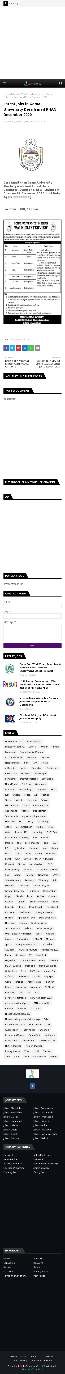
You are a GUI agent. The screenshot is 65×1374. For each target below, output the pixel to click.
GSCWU (9, 901)
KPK (35, 762)
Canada (36, 976)
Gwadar (17, 874)
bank (26, 762)
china (26, 1056)
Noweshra (43, 874)
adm (7, 1056)
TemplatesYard (33, 1366)
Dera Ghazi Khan (24, 826)
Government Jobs (13, 741)
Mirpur (8, 896)
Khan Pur (49, 981)
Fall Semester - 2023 (15, 1024)
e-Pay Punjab (39, 1056)
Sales (23, 971)
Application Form (26, 917)
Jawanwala (44, 1029)
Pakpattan (10, 912)
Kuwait (42, 960)
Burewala (20, 955)
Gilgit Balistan (12, 805)
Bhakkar (9, 1008)
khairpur (9, 917)
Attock (8, 826)
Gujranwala (40, 784)
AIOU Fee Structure (28, 949)
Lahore (32, 746)
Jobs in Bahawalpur (43, 1108)
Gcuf (17, 858)
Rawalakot (10, 992)
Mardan (9, 842)
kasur (30, 896)
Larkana (54, 960)
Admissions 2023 (50, 949)
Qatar (8, 832)
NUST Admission (13, 1045)
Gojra (8, 981)
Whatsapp (43, 880)
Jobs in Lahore (10, 1125)
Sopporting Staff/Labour (32, 752)
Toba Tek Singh (44, 928)
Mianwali (9, 864)
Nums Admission (34, 1045)
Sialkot (8, 800)
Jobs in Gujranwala (43, 1112)
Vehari (39, 933)
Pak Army (26, 784)
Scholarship (47, 778)
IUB (7, 794)
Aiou (51, 826)
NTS (19, 842)
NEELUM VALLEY (47, 1040)
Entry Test (41, 955)
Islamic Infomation (39, 901)
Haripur (23, 923)
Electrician (10, 923)
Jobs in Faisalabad (13, 1112)
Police (27, 794)
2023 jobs (35, 971)
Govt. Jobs (38, 1172)
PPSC (53, 789)
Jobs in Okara (10, 1129)
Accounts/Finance (13, 757)
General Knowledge (14, 891)
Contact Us (9, 1262)
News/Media (11, 784)
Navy (30, 821)
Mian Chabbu (11, 1040)
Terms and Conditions (15, 1275)
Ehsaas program (41, 885)
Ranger (44, 837)
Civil (7, 874)
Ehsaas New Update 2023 (17, 1013)
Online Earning (12, 869)
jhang (28, 853)
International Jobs (29, 778)
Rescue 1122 (21, 832)
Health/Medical (12, 762)
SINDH (44, 762)
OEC (50, 864)
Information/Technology (17, 837)
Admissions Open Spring (17, 1003)
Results (45, 794)
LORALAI (37, 939)
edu (36, 992)
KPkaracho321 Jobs (14, 1035)
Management (39, 810)
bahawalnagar (26, 789)
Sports (8, 944)
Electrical (8, 1154)
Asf (54, 880)
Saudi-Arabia (11, 816)
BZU (7, 848)
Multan (24, 768)
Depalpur (49, 976)
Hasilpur (21, 901)
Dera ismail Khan (47, 917)
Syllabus (29, 928)
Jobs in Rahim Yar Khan (45, 1133)
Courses (52, 896)
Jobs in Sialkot (40, 1138)
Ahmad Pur (49, 971)
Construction (22, 939)
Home (6, 94)
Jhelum (55, 901)
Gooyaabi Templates (32, 1369)
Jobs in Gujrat (10, 1116)
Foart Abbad (35, 1024)
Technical (29, 880)
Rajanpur (33, 848)
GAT (48, 1024)
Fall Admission (32, 842)
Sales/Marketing (13, 880)
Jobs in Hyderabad (43, 1116)
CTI (30, 955)
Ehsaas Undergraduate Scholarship (22, 1019)
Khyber (21, 907)
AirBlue (40, 896)
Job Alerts (38, 1262)
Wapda (19, 800)
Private (55, 746)
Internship (38, 1159)
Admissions (52, 768)
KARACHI (45, 757)
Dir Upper (35, 1008)
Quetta (16, 794)
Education (10, 821)
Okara (26, 805)
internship (10, 789)
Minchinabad (29, 1040)
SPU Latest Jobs (12, 928)
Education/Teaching (21, 94)
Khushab (9, 907)
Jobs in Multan (40, 1125)
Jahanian (19, 981)
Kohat (8, 858)
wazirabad (48, 944)
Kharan (8, 987)
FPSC (21, 821)
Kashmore (50, 1035)
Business (22, 1008)
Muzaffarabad (36, 864)
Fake (46, 1019)
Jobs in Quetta (10, 1133)
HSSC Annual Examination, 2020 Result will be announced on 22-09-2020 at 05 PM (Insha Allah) (39, 684)
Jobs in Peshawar (42, 1129)
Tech (46, 842)
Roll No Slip (43, 821)
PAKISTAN (31, 757)
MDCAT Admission (44, 858)
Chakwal (50, 933)
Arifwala (9, 976)
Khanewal (50, 853)
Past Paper (39, 1275)
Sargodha (32, 800)
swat (45, 848)
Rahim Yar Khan (41, 805)
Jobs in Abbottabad (13, 1108)
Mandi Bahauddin (48, 965)
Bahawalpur (41, 773)
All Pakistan (10, 768)
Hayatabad (10, 960)
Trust (26, 1051)
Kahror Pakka (34, 981)
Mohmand (36, 987)
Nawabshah (52, 907)
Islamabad (10, 752)
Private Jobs (9, 1172)
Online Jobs (10, 971)
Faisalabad (37, 768)
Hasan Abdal (28, 1029)
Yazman (47, 1051)
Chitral (38, 853)
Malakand (30, 965)
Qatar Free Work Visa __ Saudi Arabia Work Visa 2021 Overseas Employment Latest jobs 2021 (40, 667)
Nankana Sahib (38, 923)
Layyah (27, 858)
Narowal (30, 874)
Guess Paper (11, 1029)
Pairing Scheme (12, 1051)
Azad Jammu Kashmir (47, 869)
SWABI (56, 874)
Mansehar (21, 987)
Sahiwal (45, 800)
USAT (36, 1051)
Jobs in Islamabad (12, 1121)
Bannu (54, 848)
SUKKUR (40, 826)
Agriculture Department (33, 816)
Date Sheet (24, 885)
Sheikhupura (25, 912)
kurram (53, 1056)
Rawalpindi (10, 778)
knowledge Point (14, 121)
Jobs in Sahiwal (11, 1138)
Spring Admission (44, 912)
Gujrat (8, 853)
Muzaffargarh (35, 907)
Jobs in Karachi (41, 1121)
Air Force (28, 869)
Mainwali (50, 939)
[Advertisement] (32, 43)
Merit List (42, 789)
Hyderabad (19, 848)
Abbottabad (11, 810)
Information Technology (45, 1163)
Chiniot (8, 939)
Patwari (25, 810)
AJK (35, 794)
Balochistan (11, 773)
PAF (35, 837)
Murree (21, 864)
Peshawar (26, 773)
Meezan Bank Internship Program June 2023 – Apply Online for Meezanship (39, 701)
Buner (8, 955)
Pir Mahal (49, 987)
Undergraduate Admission (18, 933)
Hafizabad (34, 891)
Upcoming (37, 832)
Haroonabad (49, 891)
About (23, 1356)
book (16, 1056)
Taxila (18, 853)
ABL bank (9, 949)
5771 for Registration (15, 997)
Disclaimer (8, 1271)
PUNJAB (44, 746)
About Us (38, 1258)
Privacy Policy (40, 1271)
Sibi (21, 992)
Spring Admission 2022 (27, 944)
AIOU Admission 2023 (41, 997)
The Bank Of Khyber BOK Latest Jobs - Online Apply (37, 717)
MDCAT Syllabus (13, 965)
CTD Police (23, 976)
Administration (34, 741)
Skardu (19, 896)
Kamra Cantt (34, 1035)
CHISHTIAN (51, 832)
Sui (28, 992)
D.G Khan (9, 885)
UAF (55, 842)
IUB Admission (27, 960)
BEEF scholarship (42, 1003)
